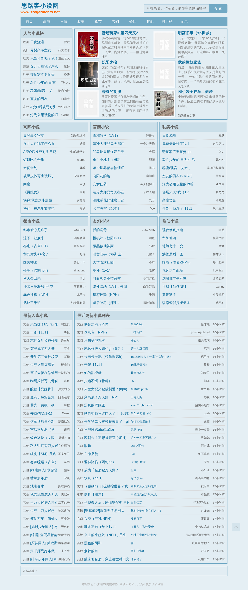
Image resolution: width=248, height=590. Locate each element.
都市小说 (31, 221)
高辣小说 (31, 127)
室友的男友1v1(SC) (177, 176)
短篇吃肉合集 (33, 160)
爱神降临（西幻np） (100, 462)
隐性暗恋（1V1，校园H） (110, 290)
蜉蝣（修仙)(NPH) (176, 262)
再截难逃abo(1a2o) (99, 430)
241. (133, 453)
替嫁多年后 (39, 478)
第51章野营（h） (142, 413)
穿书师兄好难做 (42, 551)
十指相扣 (136, 332)
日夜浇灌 (37, 42)
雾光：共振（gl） (43, 405)
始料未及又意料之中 (144, 486)
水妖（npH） (94, 478)
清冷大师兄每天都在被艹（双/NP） (108, 195)
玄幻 (115, 21)
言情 (63, 21)
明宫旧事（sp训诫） (195, 33)
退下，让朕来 (33, 238)
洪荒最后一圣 (172, 254)
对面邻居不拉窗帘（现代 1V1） (107, 281)
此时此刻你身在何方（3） (147, 510)
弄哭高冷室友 (40, 50)
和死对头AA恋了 (36, 254)
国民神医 (30, 262)
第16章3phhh (139, 389)
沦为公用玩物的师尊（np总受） (178, 187)
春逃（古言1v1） (36, 246)
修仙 (132, 21)
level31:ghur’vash (142, 405)
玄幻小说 (101, 221)
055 (133, 381)
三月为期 (136, 397)
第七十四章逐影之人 (144, 437)
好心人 (135, 340)
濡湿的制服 (111, 91)
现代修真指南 (172, 230)
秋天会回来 (32, 278)
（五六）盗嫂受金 (142, 526)
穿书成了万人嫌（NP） (102, 397)
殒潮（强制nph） (36, 270)
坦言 (133, 470)
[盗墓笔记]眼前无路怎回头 (104, 511)
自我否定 (136, 502)
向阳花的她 (101, 176)
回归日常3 (137, 551)
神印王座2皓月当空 (38, 287)
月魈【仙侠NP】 (175, 287)
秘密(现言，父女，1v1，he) (176, 171)
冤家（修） (138, 429)
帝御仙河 (169, 238)
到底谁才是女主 (174, 278)
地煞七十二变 (172, 246)
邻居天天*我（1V (175, 192)
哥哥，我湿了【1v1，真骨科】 (179, 211)
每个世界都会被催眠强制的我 (108, 171)
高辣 (46, 21)
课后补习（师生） (107, 303)
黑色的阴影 (93, 543)
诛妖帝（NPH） (96, 332)
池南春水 (37, 486)
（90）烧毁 (138, 462)
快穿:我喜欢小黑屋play (37, 203)
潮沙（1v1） (102, 270)
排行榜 (167, 21)
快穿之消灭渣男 (42, 365)
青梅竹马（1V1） (106, 135)
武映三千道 (32, 303)
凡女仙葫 (100, 184)
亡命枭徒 (91, 454)
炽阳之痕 (109, 62)
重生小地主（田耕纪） (107, 163)
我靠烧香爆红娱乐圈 (108, 152)
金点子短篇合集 (42, 397)
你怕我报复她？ (141, 421)
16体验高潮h (139, 364)
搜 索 (218, 8)
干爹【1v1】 (40, 332)
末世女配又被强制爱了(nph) (105, 389)
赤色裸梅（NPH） (37, 295)
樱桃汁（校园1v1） (108, 238)
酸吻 (87, 446)
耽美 (81, 21)
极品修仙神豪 (103, 246)
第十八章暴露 (139, 348)
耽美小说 (170, 127)
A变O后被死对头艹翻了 (39, 155)
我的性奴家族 (189, 62)
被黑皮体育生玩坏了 (39, 176)
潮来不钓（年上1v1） (101, 527)
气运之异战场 (172, 270)
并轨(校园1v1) (41, 413)
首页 (29, 21)
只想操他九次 (94, 340)
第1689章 (137, 324)
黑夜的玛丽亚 (94, 405)
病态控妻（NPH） (107, 295)
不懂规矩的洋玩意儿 (144, 494)
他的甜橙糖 (93, 373)
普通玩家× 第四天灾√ (120, 33)
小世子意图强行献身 (144, 534)
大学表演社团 (103, 262)
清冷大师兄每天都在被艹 (108, 147)
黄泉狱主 (169, 295)
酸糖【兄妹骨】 (42, 389)
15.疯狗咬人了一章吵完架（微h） (152, 356)
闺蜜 (26, 184)
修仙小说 (170, 221)
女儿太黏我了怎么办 (39, 144)
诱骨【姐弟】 (94, 494)
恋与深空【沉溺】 (107, 208)
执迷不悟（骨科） (98, 381)
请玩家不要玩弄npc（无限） (177, 155)
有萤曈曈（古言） (44, 462)
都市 (98, 21)
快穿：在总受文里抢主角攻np (39, 211)
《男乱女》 (32, 192)
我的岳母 (100, 230)
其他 (149, 21)
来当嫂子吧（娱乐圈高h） (104, 357)
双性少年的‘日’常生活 (178, 160)
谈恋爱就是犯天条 (176, 303)
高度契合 (169, 200)
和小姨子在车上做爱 (195, 91)
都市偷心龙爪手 (35, 230)
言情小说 (101, 127)
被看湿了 (136, 518)
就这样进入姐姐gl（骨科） (104, 349)
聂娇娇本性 (138, 372)
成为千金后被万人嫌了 (101, 470)
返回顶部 (236, 527)
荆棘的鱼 (91, 551)
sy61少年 (137, 478)
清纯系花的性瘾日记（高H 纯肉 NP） (108, 203)
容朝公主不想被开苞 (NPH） (106, 438)
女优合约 (30, 168)
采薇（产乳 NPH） (98, 519)
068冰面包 (137, 445)
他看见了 (136, 559)
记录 (184, 21)
